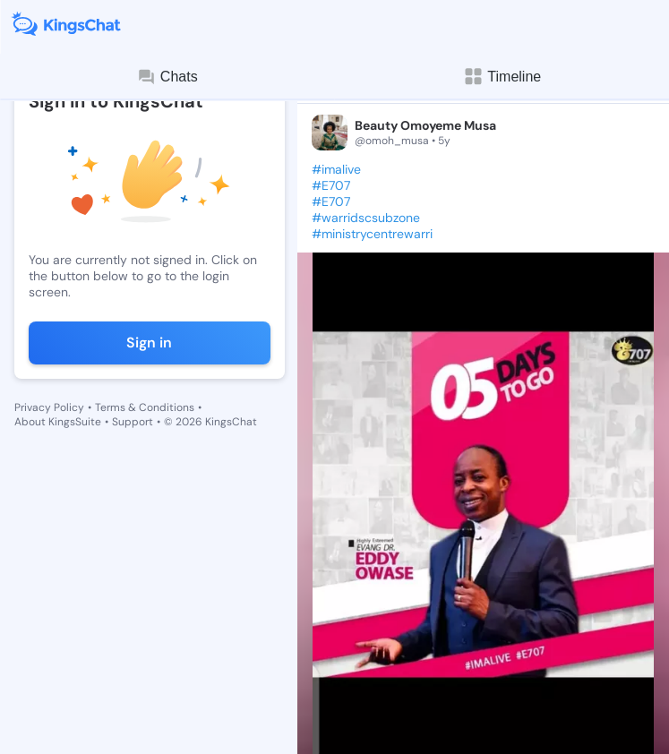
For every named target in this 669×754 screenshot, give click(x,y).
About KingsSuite (57, 422)
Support (132, 422)
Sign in (149, 342)
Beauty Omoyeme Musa (425, 125)
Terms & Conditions (144, 407)
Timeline (501, 76)
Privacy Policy (49, 407)
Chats (167, 77)
